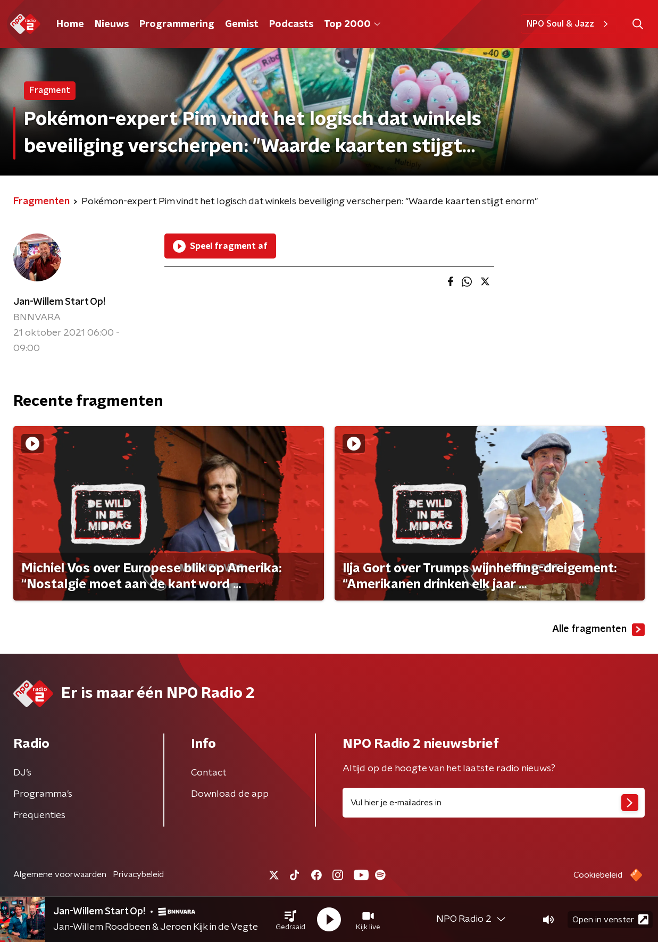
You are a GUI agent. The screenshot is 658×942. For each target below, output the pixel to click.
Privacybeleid (138, 874)
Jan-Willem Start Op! (59, 302)
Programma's (42, 794)
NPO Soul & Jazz (569, 24)
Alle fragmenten (598, 629)
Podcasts (291, 24)
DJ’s (22, 773)
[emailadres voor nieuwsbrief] (494, 803)
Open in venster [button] (610, 919)
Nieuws (112, 24)
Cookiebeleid (597, 875)
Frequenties (39, 815)
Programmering (176, 24)
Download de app (230, 794)
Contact (209, 773)
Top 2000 (352, 24)
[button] (290, 920)
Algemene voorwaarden (59, 874)
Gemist (242, 24)
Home (70, 24)
